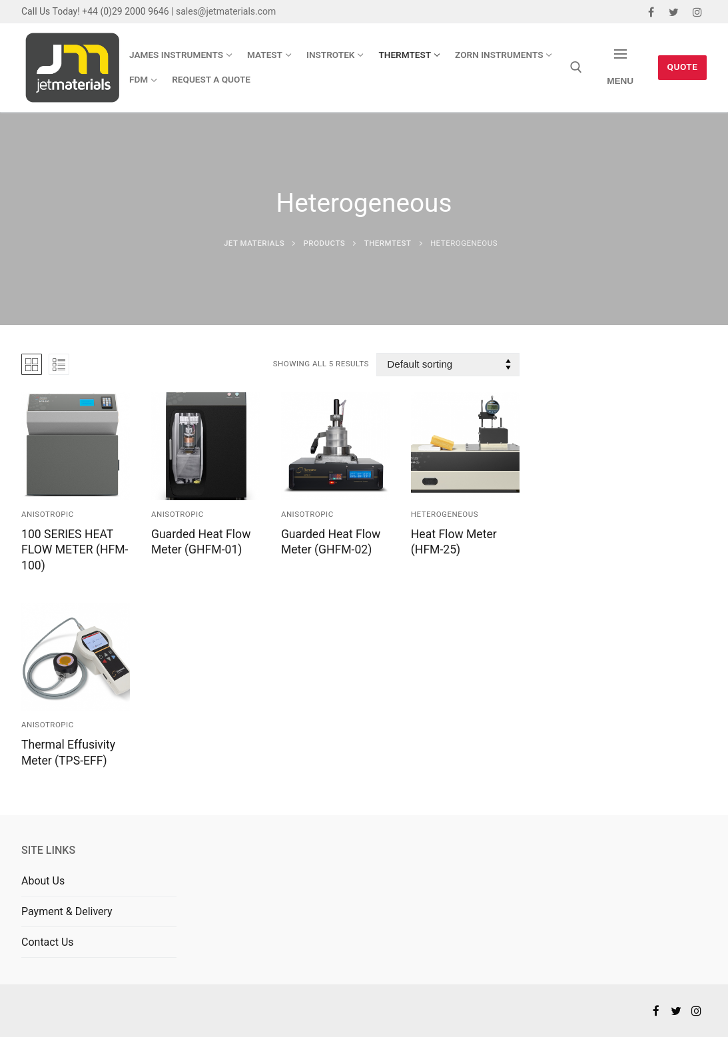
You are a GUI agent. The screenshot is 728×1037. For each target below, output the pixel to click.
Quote (682, 66)
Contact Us (47, 942)
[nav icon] (620, 68)
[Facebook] (651, 11)
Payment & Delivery (67, 911)
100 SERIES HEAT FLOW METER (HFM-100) (74, 550)
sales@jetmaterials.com (226, 11)
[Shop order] (447, 364)
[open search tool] (576, 67)
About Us (43, 880)
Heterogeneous (444, 514)
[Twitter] (673, 11)
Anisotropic (47, 514)
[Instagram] (697, 11)
